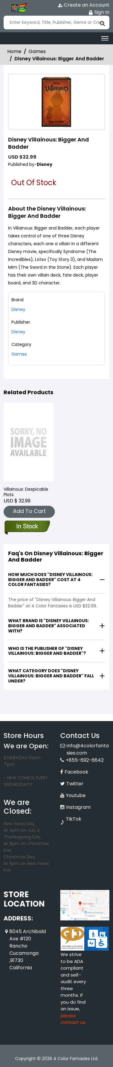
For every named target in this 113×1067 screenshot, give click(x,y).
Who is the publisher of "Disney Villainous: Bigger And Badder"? (47, 651)
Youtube (76, 795)
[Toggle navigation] (104, 38)
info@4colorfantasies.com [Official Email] (88, 749)
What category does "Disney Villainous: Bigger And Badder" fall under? (51, 676)
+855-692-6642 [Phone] (85, 760)
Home (14, 51)
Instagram (78, 807)
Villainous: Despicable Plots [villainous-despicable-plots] (26, 491)
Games (37, 51)
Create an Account (83, 5)
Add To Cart (29, 511)
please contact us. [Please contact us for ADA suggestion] (73, 1019)
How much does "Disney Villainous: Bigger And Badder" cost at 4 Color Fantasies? (50, 579)
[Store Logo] (19, 8)
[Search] (56, 22)
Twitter (74, 783)
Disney (18, 332)
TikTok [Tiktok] (73, 818)
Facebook (76, 771)
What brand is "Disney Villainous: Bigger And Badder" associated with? (48, 626)
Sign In (98, 12)
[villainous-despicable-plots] (29, 442)
